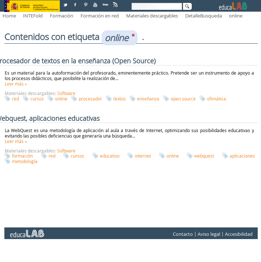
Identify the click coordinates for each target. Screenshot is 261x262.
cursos (37, 99)
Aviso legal (209, 234)
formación (22, 156)
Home (9, 15)
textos (119, 99)
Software (66, 93)
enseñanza (148, 99)
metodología (25, 161)
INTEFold (33, 15)
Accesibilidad (239, 234)
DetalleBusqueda (203, 15)
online (235, 15)
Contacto (183, 234)
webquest (204, 156)
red (15, 99)
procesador (90, 99)
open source (183, 99)
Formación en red (100, 15)
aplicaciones (242, 156)
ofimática (216, 99)
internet (143, 156)
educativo (110, 156)
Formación (61, 15)
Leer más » (16, 84)
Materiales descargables (152, 15)
